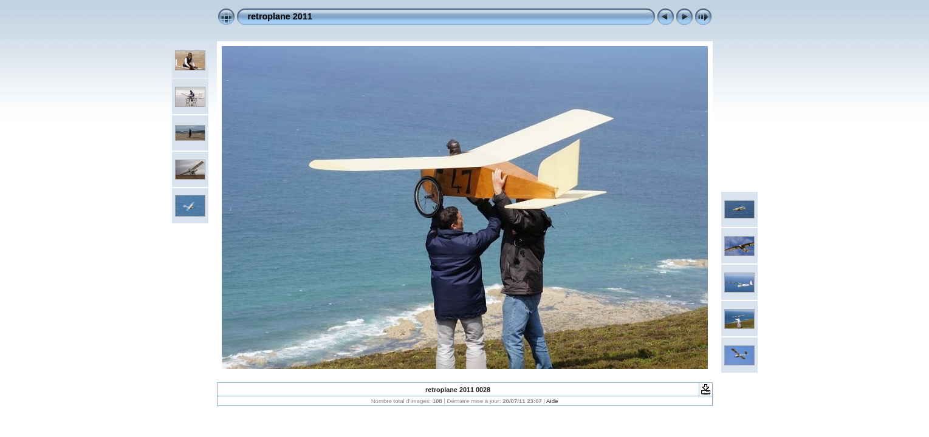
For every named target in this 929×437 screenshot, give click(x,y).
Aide (552, 401)
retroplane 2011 (280, 16)
